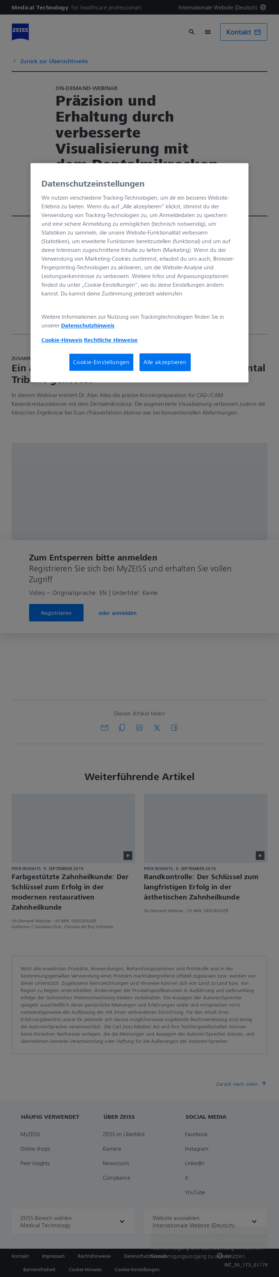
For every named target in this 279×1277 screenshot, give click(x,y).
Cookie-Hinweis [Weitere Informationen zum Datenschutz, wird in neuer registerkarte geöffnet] (61, 340)
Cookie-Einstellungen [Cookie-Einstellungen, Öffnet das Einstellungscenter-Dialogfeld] (101, 362)
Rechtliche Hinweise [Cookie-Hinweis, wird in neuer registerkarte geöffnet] (111, 340)
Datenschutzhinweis (87, 326)
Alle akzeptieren (165, 362)
